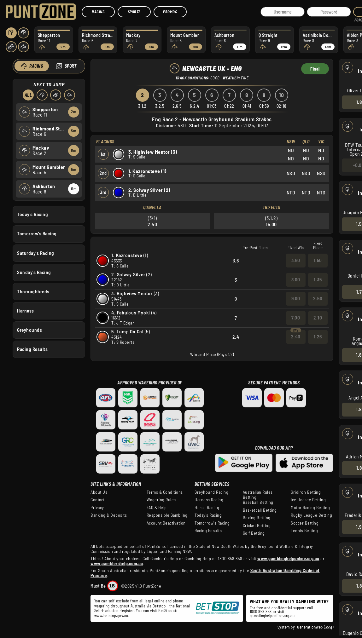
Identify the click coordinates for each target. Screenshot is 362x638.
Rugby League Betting (311, 515)
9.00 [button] (295, 298)
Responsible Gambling (167, 515)
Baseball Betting (258, 502)
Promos (170, 11)
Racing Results (32, 349)
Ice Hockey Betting (308, 499)
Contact (97, 499)
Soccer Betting (304, 523)
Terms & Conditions (165, 492)
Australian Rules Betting (258, 495)
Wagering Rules (161, 499)
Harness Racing (209, 499)
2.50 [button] (317, 298)
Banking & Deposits (108, 515)
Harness (25, 310)
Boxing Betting (257, 517)
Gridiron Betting (306, 492)
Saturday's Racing (35, 253)
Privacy (97, 507)
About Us (98, 492)
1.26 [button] (318, 336)
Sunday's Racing (34, 272)
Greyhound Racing (211, 492)
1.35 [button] (318, 279)
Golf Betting (254, 533)
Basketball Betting (260, 510)
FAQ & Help (157, 507)
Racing (98, 11)
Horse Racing (207, 507)
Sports (134, 11)
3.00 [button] (295, 279)
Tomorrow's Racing (37, 233)
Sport (70, 66)
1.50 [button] (318, 260)
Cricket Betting (257, 525)
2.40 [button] (296, 336)
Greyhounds (29, 330)
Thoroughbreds (33, 291)
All (28, 95)
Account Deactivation (166, 523)
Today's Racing (32, 214)
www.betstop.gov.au (111, 615)
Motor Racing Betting (310, 507)
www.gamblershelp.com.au (116, 563)
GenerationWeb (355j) (315, 626)
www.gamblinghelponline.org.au (288, 558)
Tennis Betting (304, 530)
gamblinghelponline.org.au (272, 615)
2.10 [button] (317, 317)
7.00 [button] (295, 317)
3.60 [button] (295, 260)
